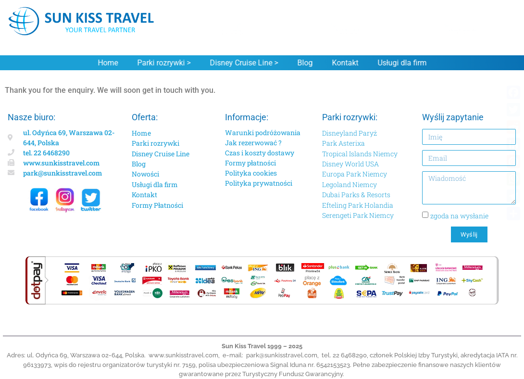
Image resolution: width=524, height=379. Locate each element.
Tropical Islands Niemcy (360, 153)
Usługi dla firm (399, 63)
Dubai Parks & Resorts (356, 194)
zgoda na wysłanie (459, 215)
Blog (303, 63)
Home (106, 63)
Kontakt (343, 63)
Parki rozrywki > (161, 63)
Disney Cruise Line (160, 153)
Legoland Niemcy (349, 184)
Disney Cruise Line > (242, 63)
